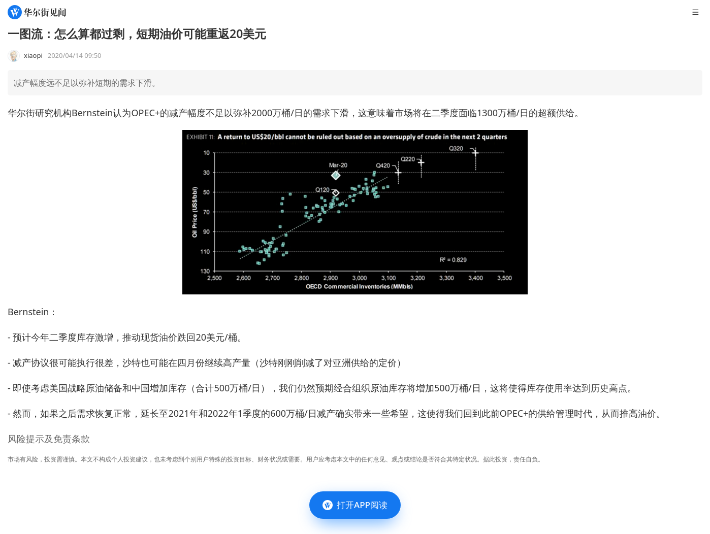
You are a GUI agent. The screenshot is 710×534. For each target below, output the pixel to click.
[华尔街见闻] (37, 12)
